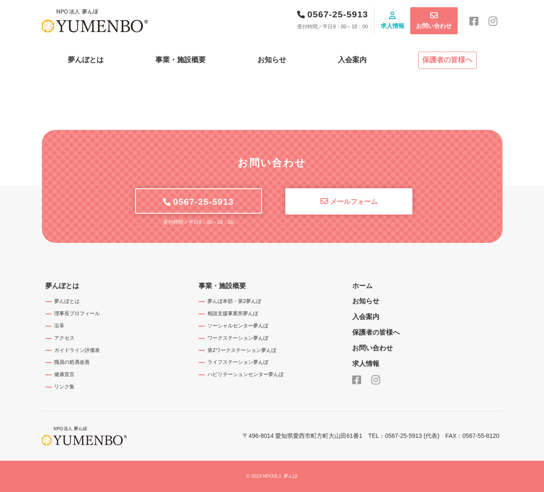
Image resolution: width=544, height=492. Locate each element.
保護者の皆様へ (447, 60)
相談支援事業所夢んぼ (232, 313)
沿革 (59, 326)
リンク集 (64, 387)
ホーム (362, 285)
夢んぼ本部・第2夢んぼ (234, 301)
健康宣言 (64, 374)
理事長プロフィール (77, 313)
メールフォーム (354, 201)
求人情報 (392, 25)
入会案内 (352, 60)
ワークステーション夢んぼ (237, 338)
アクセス (64, 338)
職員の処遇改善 (72, 362)
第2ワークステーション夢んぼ (241, 350)
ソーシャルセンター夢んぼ (237, 326)
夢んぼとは (86, 60)
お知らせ (271, 60)
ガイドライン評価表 (77, 350)
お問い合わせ (434, 25)
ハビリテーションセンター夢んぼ (245, 374)
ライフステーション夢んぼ (237, 362)
